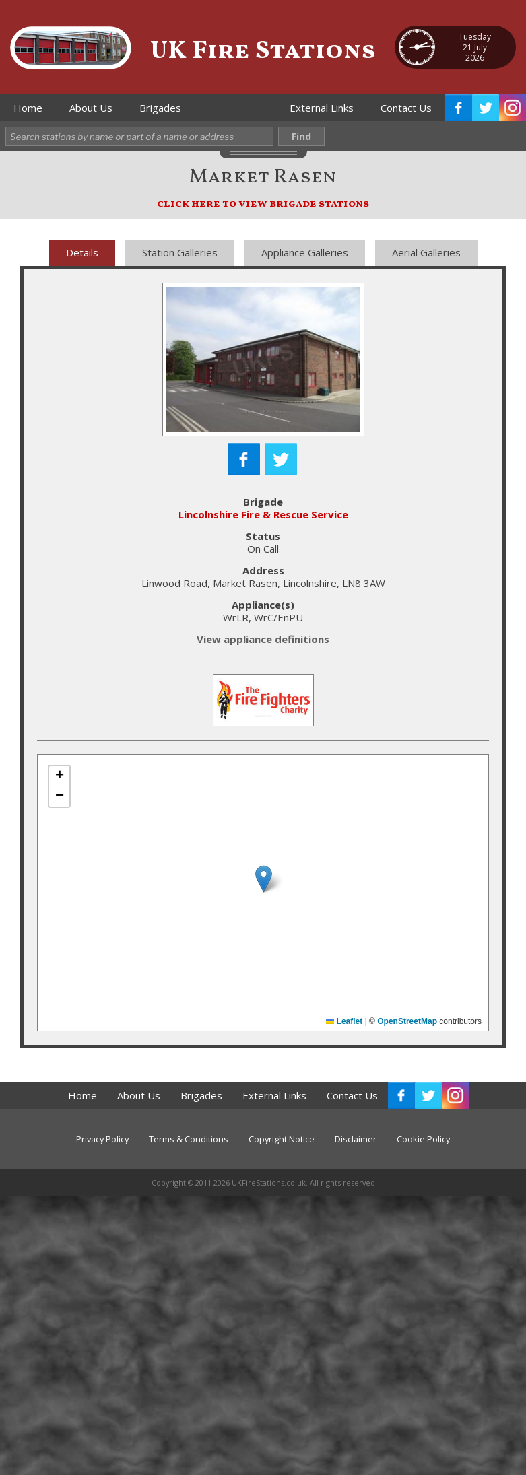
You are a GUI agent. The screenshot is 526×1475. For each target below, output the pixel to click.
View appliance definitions (263, 639)
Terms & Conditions (188, 1139)
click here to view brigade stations (263, 204)
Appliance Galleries (304, 252)
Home (27, 107)
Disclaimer (355, 1139)
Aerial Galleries (426, 252)
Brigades (160, 107)
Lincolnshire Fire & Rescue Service (263, 514)
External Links (322, 107)
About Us (90, 107)
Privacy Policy (102, 1139)
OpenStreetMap (407, 1021)
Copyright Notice (282, 1139)
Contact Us (406, 107)
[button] (263, 879)
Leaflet (344, 1021)
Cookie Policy (423, 1139)
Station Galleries (180, 252)
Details (82, 252)
